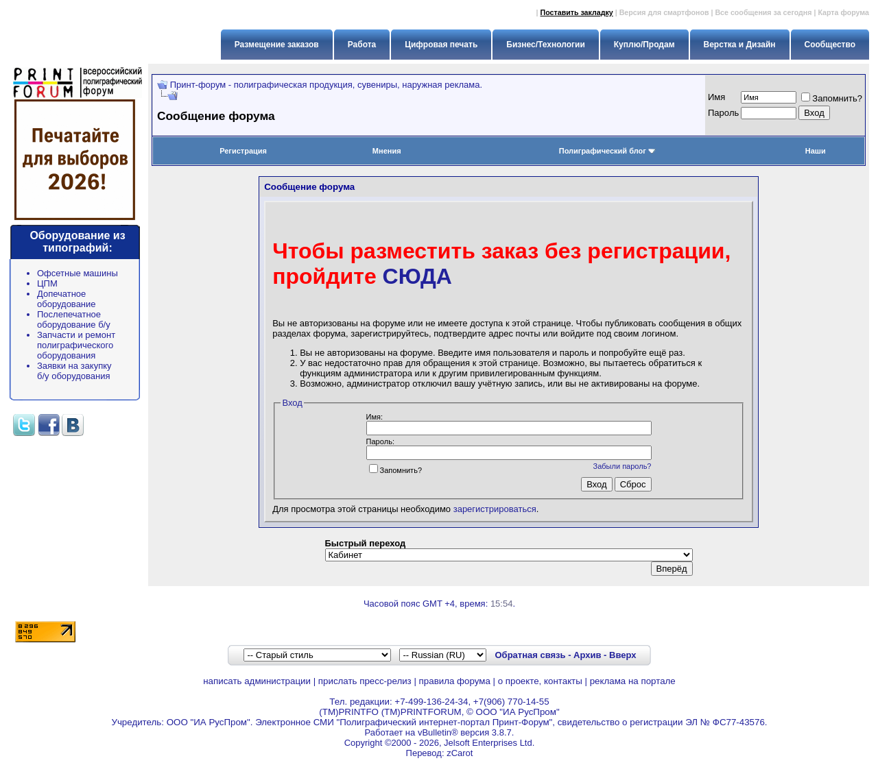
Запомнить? (831, 98)
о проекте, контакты (540, 681)
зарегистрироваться (494, 509)
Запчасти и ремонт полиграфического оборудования (76, 345)
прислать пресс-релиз (365, 681)
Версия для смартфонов (664, 12)
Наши (815, 151)
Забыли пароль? (622, 466)
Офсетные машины (77, 273)
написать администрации (257, 681)
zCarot (460, 753)
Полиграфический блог (607, 151)
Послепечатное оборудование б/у (73, 319)
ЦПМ (47, 283)
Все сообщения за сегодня (763, 12)
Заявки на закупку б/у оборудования (74, 371)
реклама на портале (633, 681)
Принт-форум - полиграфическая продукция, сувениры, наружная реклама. (326, 85)
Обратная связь (530, 655)
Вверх (622, 655)
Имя (716, 97)
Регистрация (243, 151)
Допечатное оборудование (66, 299)
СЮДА (417, 276)
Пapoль (723, 113)
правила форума (454, 681)
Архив (587, 655)
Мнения (386, 151)
